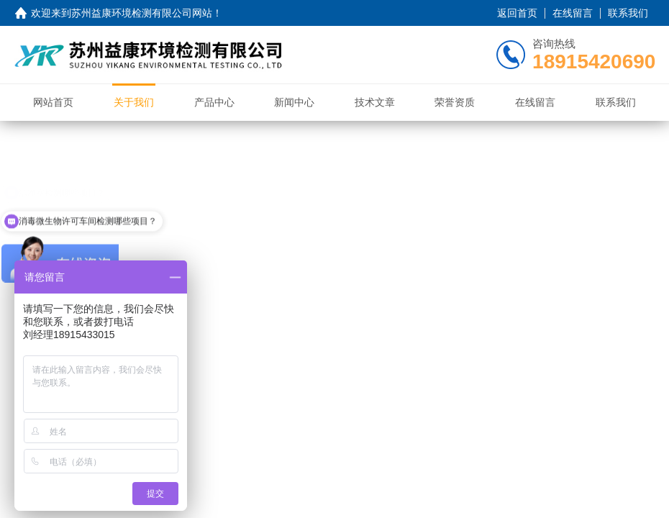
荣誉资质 (454, 102)
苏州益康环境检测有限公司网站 (141, 13)
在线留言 (572, 13)
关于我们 (134, 102)
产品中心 (214, 102)
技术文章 (375, 102)
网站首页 (53, 102)
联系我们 (628, 13)
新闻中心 (294, 102)
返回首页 (517, 13)
